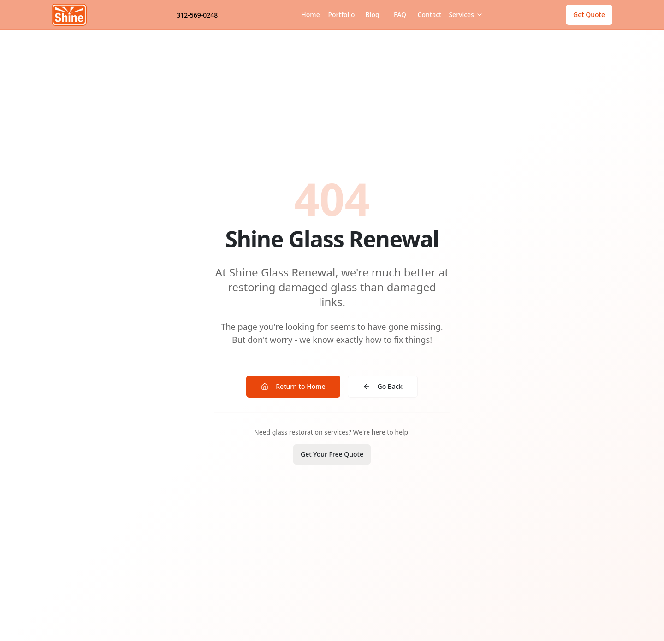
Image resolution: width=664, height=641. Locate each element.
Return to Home (293, 386)
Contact (430, 14)
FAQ (400, 14)
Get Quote (589, 14)
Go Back (383, 386)
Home (310, 14)
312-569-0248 (197, 15)
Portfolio (341, 14)
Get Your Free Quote (332, 454)
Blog (372, 14)
